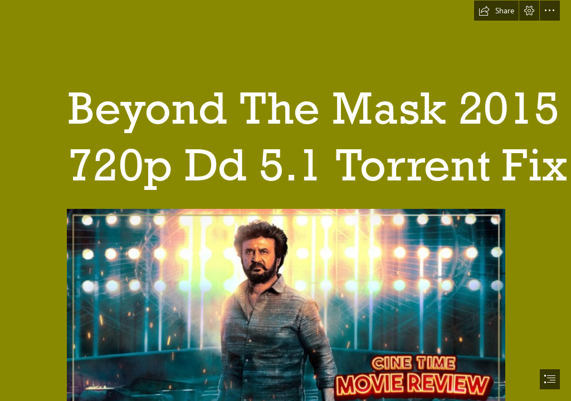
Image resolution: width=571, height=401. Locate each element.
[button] (496, 11)
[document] (285, 200)
